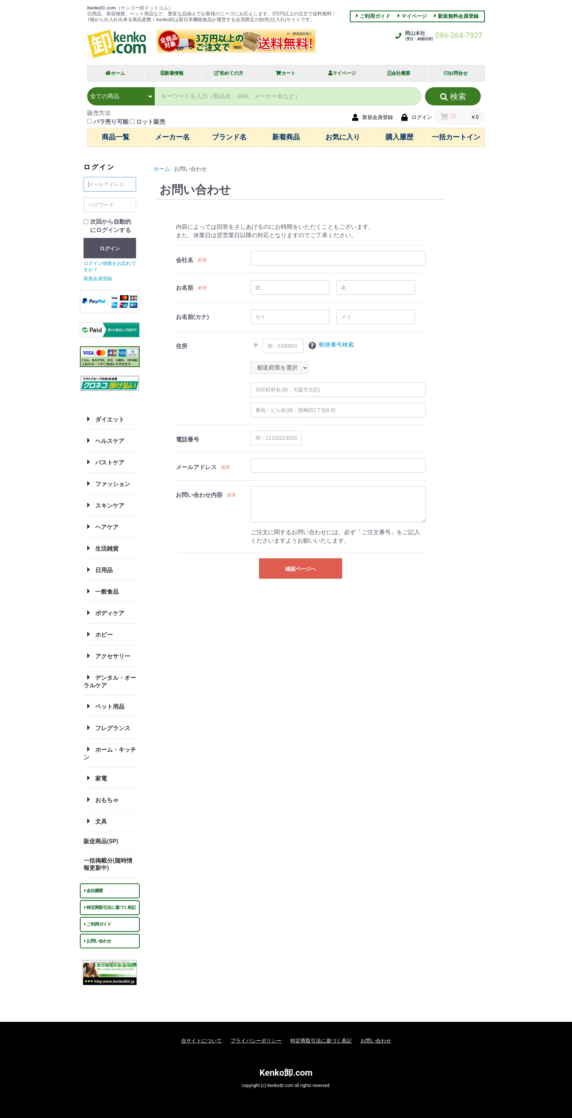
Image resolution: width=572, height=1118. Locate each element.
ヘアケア (101, 526)
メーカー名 (172, 137)
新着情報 (172, 73)
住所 (182, 346)
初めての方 (228, 73)
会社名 (184, 260)
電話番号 (187, 439)
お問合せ (456, 73)
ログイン (110, 248)
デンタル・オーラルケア (110, 680)
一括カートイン (456, 137)
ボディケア (104, 612)
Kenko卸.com (286, 1073)
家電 (95, 778)
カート (285, 73)
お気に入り (342, 137)
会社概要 (398, 73)
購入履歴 (399, 137)
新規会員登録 (98, 278)
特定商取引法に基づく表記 (110, 907)
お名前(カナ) (192, 316)
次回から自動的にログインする (110, 225)
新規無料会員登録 (458, 16)
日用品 (98, 569)
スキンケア (104, 505)
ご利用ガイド (375, 16)
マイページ (414, 16)
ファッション (107, 483)
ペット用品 (104, 706)
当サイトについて (201, 1041)
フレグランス (107, 727)
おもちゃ (101, 799)
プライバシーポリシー (256, 1041)
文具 (95, 821)
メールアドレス (196, 467)
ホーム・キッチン (110, 752)
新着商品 (286, 137)
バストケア (104, 462)
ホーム (115, 73)
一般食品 (101, 591)
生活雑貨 (101, 548)
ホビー (98, 634)
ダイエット (104, 419)
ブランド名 (229, 137)
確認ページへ (300, 569)
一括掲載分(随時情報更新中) (108, 864)
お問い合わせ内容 (199, 494)
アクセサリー (107, 655)
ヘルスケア (104, 440)
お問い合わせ (97, 941)
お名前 (184, 287)
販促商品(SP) (101, 841)
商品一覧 (116, 137)
